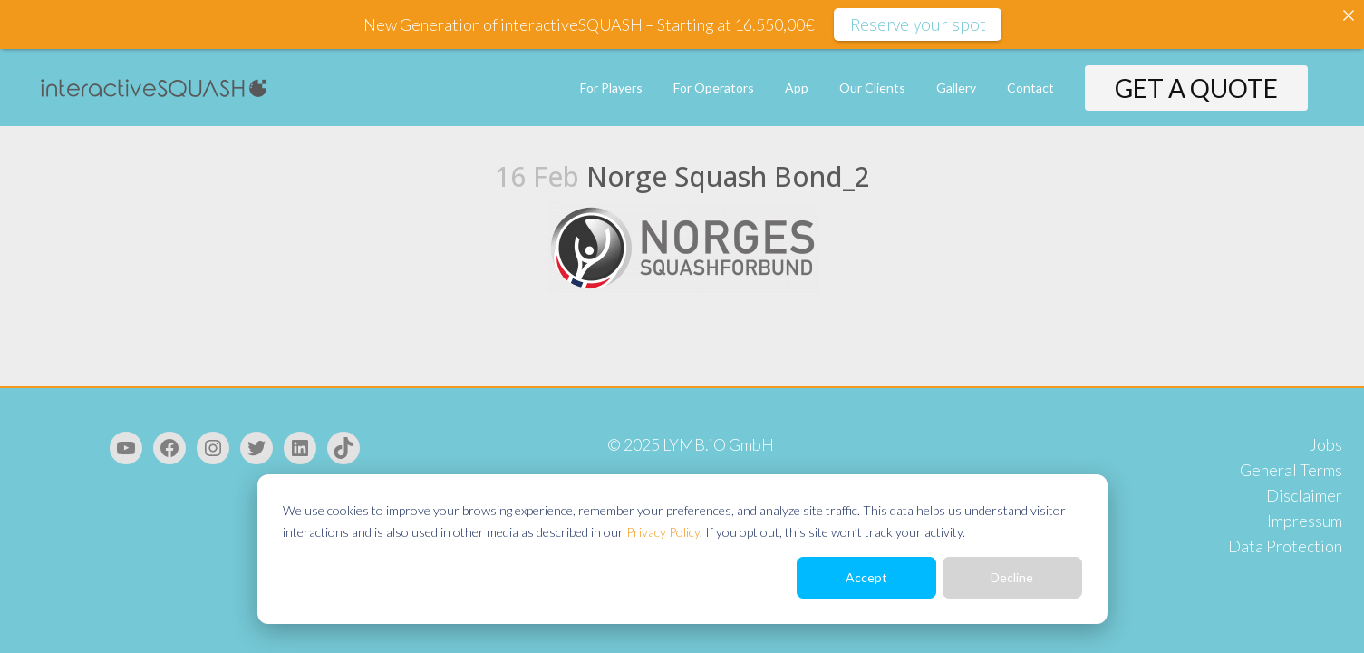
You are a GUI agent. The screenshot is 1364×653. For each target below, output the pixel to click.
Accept (866, 577)
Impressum (1304, 521)
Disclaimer (1304, 495)
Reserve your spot (917, 24)
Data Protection (1285, 546)
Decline (1012, 577)
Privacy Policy (663, 532)
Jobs (1326, 444)
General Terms (1291, 470)
